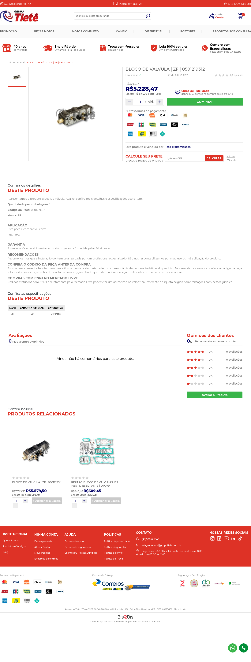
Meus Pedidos (42, 552)
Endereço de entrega (46, 558)
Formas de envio (74, 541)
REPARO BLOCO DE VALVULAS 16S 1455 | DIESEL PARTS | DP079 (94, 484)
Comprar (205, 102)
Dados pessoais (43, 541)
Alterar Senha (42, 547)
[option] (17, 77)
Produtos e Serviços (14, 546)
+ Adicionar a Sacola (47, 501)
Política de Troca (113, 558)
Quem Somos (11, 540)
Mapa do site (180, 609)
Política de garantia (115, 547)
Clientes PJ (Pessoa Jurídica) (81, 552)
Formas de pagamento (78, 547)
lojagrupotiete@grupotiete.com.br (161, 545)
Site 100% (239, 4)
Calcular (214, 158)
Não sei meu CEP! (232, 158)
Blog (5, 552)
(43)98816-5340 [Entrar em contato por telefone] (243, 648)
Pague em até (130, 4)
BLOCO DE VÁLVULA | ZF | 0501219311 (37, 482)
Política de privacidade (117, 541)
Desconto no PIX (17, 4)
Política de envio (113, 552)
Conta (219, 17)
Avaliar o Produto (215, 395)
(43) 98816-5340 (232, 648)
